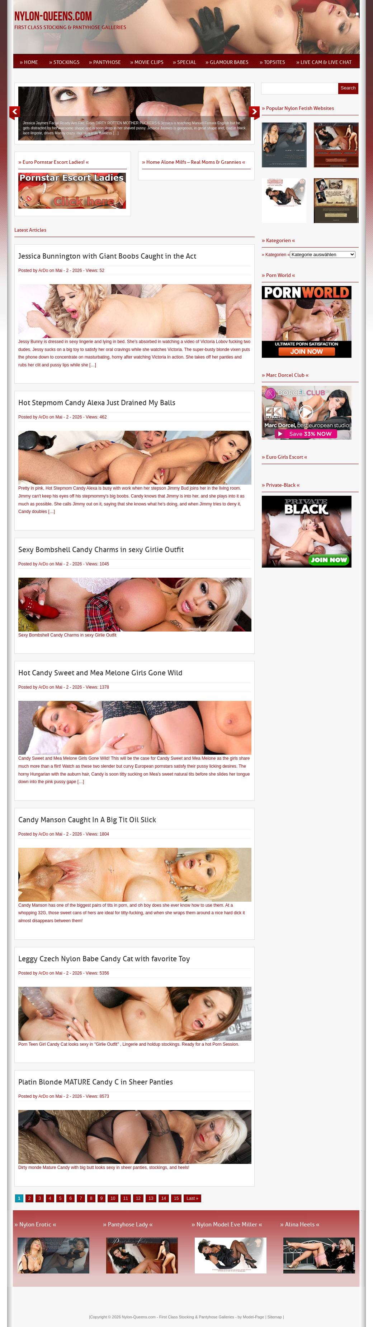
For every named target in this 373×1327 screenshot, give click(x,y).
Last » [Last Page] (192, 1198)
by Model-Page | (253, 1317)
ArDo (43, 270)
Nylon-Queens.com (53, 16)
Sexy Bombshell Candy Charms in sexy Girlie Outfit (101, 549)
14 (163, 1198)
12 (138, 1198)
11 (125, 1198)
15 (176, 1198)
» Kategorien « (276, 254)
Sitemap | (276, 1317)
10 (112, 1198)
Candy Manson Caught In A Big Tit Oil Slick (87, 819)
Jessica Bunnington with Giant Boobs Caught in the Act (107, 256)
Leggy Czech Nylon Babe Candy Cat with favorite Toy (104, 958)
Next (254, 113)
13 (150, 1198)
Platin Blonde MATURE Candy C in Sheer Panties (95, 1082)
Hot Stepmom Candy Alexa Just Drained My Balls (96, 402)
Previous (14, 113)
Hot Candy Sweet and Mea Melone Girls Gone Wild (100, 673)
